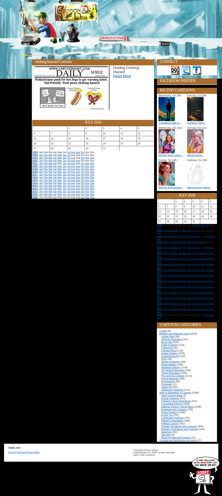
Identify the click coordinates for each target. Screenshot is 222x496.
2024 (35, 155)
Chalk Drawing (169, 345)
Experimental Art (170, 356)
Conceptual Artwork (171, 404)
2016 (35, 177)
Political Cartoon (170, 423)
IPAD (164, 359)
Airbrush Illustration (171, 339)
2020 (35, 166)
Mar (50, 155)
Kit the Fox (167, 415)
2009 (35, 197)
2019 (35, 169)
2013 (35, 186)
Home (23, 44)
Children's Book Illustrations (176, 401)
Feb (46, 155)
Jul (68, 152)
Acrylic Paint (168, 336)
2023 (35, 158)
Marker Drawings (170, 361)
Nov (87, 158)
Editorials (51, 44)
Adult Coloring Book (172, 395)
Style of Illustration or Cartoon (175, 392)
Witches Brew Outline (198, 187)
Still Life (165, 434)
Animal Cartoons (170, 398)
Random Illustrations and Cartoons (179, 429)
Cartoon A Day (86, 13)
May (60, 155)
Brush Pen (167, 342)
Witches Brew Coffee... (170, 155)
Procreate (166, 384)
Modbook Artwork (170, 367)
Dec (92, 158)
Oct (83, 152)
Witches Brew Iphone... (170, 187)
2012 (35, 188)
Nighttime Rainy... (196, 123)
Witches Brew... (195, 155)
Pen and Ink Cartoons (173, 376)
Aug (73, 152)
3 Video (163, 331)
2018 (35, 172)
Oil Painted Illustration (173, 370)
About (36, 44)
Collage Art (167, 347)
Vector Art (166, 387)
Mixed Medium (169, 364)
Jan (41, 155)
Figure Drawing (169, 412)
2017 (35, 174)
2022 (35, 160)
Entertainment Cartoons (174, 409)
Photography (168, 381)
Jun (65, 155)
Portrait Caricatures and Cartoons (179, 426)
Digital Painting (169, 353)
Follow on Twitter (186, 70)
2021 (35, 163)
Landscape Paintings (172, 418)
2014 (35, 183)
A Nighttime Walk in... (169, 123)
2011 (35, 191)
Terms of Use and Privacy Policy (24, 452)
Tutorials (68, 44)
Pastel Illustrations (171, 373)
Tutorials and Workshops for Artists (177, 440)
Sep (78, 152)
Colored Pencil (169, 350)
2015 (35, 180)
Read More (122, 76)
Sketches (166, 432)
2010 (35, 194)
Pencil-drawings (169, 378)
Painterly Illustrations (172, 420)
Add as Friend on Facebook (197, 70)
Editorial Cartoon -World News (177, 406)
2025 (35, 152)
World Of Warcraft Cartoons (176, 437)
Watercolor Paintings (172, 390)
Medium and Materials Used (174, 333)
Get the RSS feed (175, 70)
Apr (55, 158)
